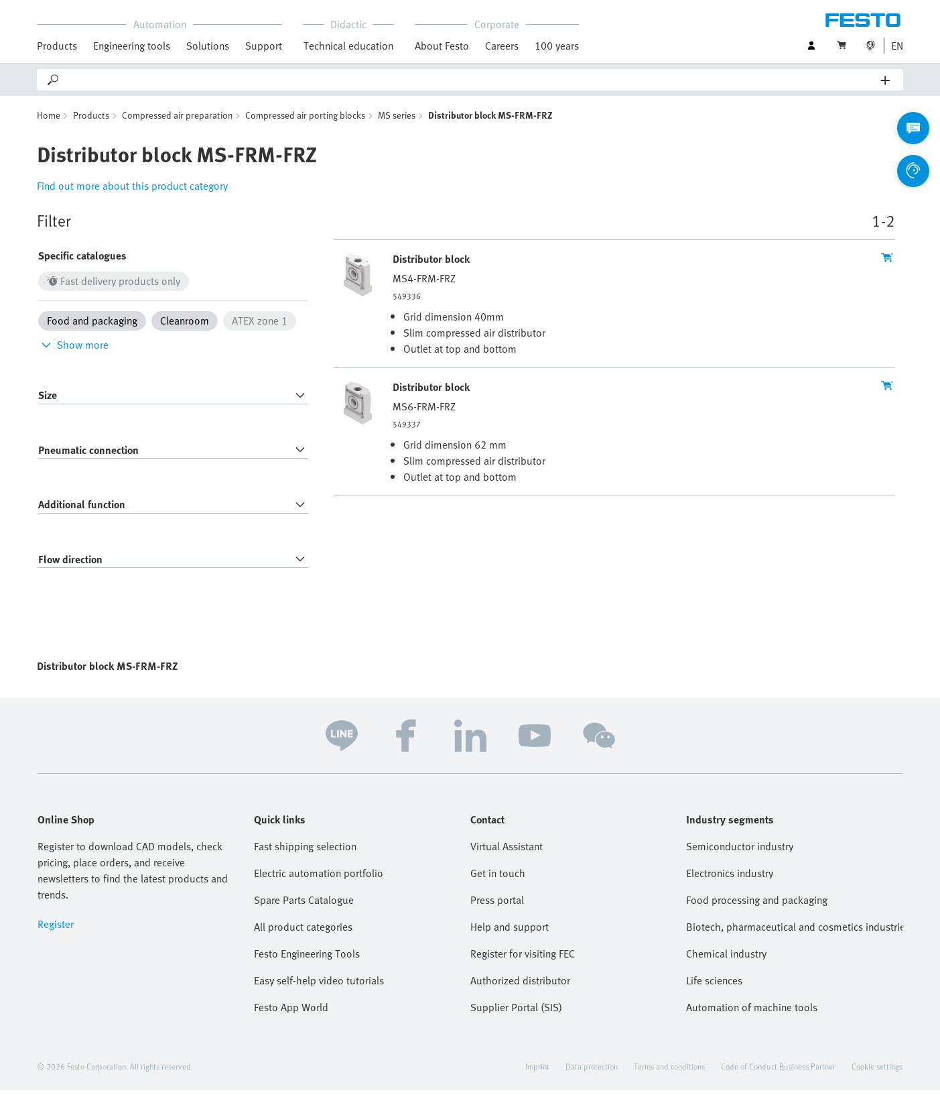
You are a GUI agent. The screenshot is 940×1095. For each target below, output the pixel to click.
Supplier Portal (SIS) (516, 1012)
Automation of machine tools (751, 1012)
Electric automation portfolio (318, 878)
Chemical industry (726, 958)
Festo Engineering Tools (307, 958)
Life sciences (714, 985)
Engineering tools (131, 46)
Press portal (497, 905)
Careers (502, 46)
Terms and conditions (669, 1071)
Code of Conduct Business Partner (778, 1071)
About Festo (442, 46)
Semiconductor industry (739, 851)
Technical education (348, 46)
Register (56, 929)
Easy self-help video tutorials (319, 985)
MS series (396, 120)
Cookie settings (877, 1071)
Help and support (509, 931)
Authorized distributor (520, 985)
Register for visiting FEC (522, 958)
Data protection (591, 1071)
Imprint (537, 1071)
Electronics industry (729, 878)
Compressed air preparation (177, 120)
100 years (557, 46)
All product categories (303, 931)
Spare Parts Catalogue (304, 905)
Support (263, 46)
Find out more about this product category (132, 190)
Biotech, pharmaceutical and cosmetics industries (794, 931)
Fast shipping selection (305, 851)
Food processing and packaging (756, 905)
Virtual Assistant (506, 851)
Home (48, 120)
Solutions (207, 46)
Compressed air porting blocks (305, 120)
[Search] (470, 80)
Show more (73, 349)
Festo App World (291, 1012)
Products (57, 46)
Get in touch (497, 878)
